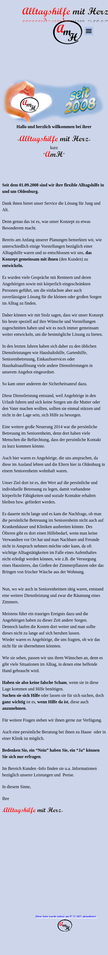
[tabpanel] (54, 434)
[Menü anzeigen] (89, 31)
